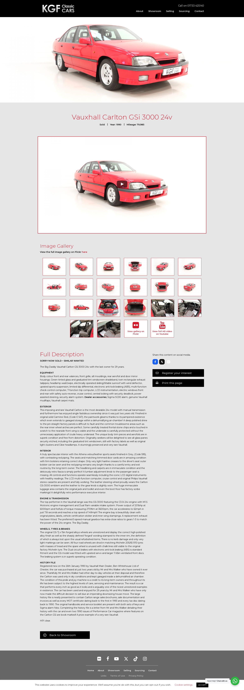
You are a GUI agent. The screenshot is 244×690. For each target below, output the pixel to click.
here (84, 252)
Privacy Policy (136, 676)
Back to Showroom (62, 635)
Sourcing (184, 11)
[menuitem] (140, 11)
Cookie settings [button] (183, 684)
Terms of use (117, 676)
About (139, 11)
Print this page (172, 383)
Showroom (154, 11)
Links (103, 676)
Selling (170, 11)
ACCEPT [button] (202, 685)
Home (90, 670)
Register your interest (177, 373)
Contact (199, 11)
